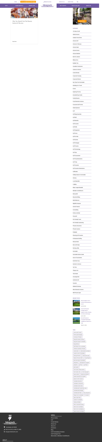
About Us (53, 426)
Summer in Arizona (77, 264)
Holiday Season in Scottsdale (79, 174)
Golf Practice (75, 146)
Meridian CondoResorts (78, 190)
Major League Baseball (78, 187)
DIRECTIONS (70, 1)
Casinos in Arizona (77, 69)
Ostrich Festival (76, 206)
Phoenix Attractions (77, 225)
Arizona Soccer (76, 50)
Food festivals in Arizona (78, 101)
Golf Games (75, 139)
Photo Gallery (54, 418)
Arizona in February (77, 44)
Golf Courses (75, 123)
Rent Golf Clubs (76, 244)
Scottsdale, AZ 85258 (11, 427)
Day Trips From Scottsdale (78, 82)
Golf (74, 111)
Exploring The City (77, 91)
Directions (53, 428)
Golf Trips (75, 162)
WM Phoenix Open (77, 292)
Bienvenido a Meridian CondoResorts (60, 435)
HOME (15, 1)
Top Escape (75, 273)
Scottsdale (75, 251)
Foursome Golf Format (78, 104)
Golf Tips (75, 152)
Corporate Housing (77, 75)
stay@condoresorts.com (12, 431)
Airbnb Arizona (76, 34)
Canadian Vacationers (78, 66)
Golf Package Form (56, 433)
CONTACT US (61, 1)
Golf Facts (75, 133)
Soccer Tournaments (77, 257)
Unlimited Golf (76, 280)
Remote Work (76, 241)
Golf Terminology (76, 149)
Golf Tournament (76, 155)
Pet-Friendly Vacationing (78, 222)
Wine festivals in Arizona (78, 289)
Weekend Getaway (77, 286)
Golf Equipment (76, 130)
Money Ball (75, 193)
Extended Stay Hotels (77, 95)
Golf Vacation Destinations (79, 168)
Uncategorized (76, 276)
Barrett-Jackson (76, 56)
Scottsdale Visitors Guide (78, 254)
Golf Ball (74, 117)
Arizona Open (76, 47)
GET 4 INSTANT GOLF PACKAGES (28, 1)
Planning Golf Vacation (78, 235)
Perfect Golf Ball (76, 213)
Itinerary (74, 177)
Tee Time (75, 267)
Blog (52, 430)
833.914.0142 (48, 1)
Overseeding (75, 209)
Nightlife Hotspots (77, 203)
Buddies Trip (75, 63)
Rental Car (53, 424)
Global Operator (76, 107)
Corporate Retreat (77, 79)
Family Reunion (76, 98)
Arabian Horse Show (77, 37)
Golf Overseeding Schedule (57, 432)
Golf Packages (76, 142)
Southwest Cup (76, 260)
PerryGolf (75, 216)
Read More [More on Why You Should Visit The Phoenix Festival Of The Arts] (14, 41)
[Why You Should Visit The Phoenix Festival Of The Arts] (24, 9)
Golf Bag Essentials (77, 114)
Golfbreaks (75, 171)
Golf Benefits (75, 120)
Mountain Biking (76, 197)
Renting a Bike (76, 248)
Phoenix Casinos (76, 229)
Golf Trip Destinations (77, 158)
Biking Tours (75, 60)
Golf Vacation (76, 165)
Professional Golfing (77, 238)
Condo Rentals (76, 72)
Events (74, 88)
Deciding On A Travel (77, 85)
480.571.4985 (17, 429)
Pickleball (75, 232)
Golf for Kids (75, 136)
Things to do (75, 270)
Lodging (74, 184)
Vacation (75, 283)
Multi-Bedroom (76, 200)
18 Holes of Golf (76, 31)
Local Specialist (76, 181)
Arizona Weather (76, 53)
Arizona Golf (75, 40)
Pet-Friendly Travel (77, 219)
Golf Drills (75, 126)
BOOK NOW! (82, 21)
